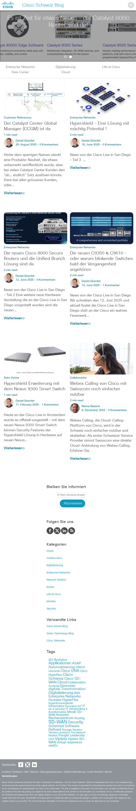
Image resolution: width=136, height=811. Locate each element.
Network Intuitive (56, 580)
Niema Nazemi (91, 406)
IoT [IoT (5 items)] (80, 706)
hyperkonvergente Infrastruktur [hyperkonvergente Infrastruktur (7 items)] (61, 705)
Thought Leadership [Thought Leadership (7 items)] (71, 735)
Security (51, 608)
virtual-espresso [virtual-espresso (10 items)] (69, 742)
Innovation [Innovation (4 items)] (71, 706)
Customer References (17, 117)
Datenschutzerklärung (75, 772)
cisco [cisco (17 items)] (80, 667)
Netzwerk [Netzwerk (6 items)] (62, 714)
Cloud (65, 72)
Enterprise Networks (20, 66)
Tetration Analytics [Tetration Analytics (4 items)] (59, 732)
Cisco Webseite (56, 640)
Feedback (17, 772)
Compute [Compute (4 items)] (54, 686)
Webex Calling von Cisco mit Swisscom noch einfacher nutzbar (98, 389)
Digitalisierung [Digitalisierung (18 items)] (61, 693)
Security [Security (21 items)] (75, 722)
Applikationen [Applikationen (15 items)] (60, 663)
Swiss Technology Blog (60, 633)
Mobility (51, 601)
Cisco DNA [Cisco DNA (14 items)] (70, 671)
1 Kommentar (111, 285)
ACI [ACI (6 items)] (51, 659)
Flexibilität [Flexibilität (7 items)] (55, 700)
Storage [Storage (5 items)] (67, 729)
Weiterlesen (14, 193)
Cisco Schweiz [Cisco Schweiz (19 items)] (61, 676)
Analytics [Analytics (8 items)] (60, 659)
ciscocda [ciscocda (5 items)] (54, 671)
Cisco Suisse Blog (57, 626)
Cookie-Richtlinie (95, 772)
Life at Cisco (111, 66)
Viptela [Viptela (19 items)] (61, 739)
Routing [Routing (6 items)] (79, 718)
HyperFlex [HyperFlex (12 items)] (70, 700)
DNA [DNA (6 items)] (77, 693)
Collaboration (78, 377)
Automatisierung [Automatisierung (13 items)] (62, 667)
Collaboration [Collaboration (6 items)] (77, 682)
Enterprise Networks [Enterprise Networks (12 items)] (65, 696)
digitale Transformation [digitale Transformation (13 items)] (67, 689)
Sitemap (34, 772)
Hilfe (26, 772)
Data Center (20, 72)
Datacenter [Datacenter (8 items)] (68, 685)
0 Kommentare (49, 144)
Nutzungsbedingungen (51, 772)
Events (50, 587)
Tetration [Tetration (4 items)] (77, 730)
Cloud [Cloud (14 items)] (62, 682)
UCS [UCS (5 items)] (51, 739)
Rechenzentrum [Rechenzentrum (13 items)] (61, 718)
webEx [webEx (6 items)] (53, 745)
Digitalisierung (66, 66)
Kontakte (6, 772)
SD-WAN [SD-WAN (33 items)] (58, 722)
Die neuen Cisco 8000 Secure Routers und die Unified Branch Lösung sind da (34, 258)
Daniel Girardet (25, 140)
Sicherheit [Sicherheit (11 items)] (56, 726)
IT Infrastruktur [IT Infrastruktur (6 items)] (75, 709)
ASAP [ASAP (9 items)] (76, 663)
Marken (108, 772)
